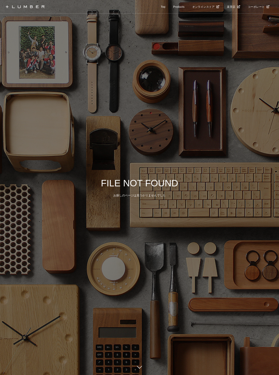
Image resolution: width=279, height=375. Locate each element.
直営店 (231, 6)
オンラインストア (203, 6)
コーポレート (256, 6)
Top (163, 6)
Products (179, 6)
